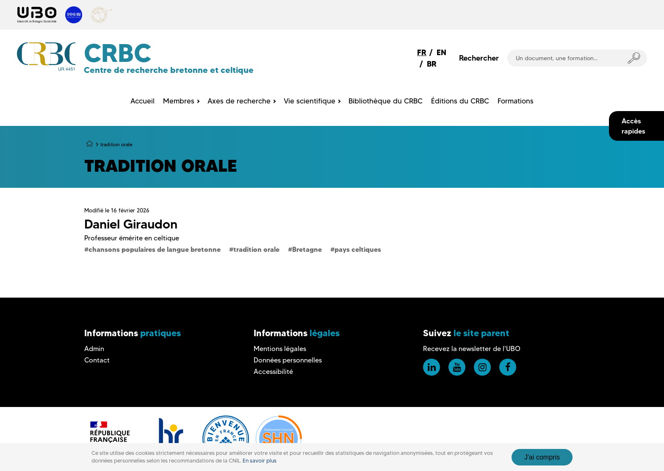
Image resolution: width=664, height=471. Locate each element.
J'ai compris (542, 457)
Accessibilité (273, 372)
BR (432, 64)
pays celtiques (358, 249)
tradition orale (256, 249)
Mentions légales (280, 349)
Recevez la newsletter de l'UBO (471, 349)
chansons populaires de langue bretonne (155, 249)
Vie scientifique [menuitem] (309, 101)
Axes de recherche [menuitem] (239, 101)
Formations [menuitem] (516, 101)
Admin (94, 349)
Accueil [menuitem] (142, 101)
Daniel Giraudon (130, 224)
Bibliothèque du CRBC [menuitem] (386, 101)
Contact (97, 360)
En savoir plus (260, 460)
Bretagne (307, 249)
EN (441, 52)
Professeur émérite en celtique (131, 238)
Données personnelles (288, 360)
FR (421, 52)
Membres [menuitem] (178, 101)
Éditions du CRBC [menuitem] (460, 101)
